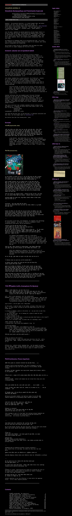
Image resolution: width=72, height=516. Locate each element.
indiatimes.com (29, 115)
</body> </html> (62, 124)
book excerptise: (8, 4)
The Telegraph (42, 26)
